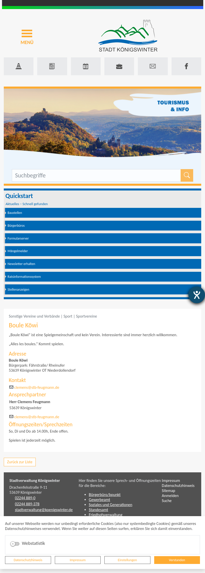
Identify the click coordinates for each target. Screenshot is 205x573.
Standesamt (98, 509)
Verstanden (177, 560)
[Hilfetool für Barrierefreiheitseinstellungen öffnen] (196, 295)
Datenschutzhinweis (28, 560)
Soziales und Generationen (110, 504)
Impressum (78, 560)
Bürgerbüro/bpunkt (104, 494)
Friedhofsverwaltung (105, 514)
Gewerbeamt (99, 499)
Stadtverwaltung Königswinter (35, 480)
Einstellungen (127, 560)
